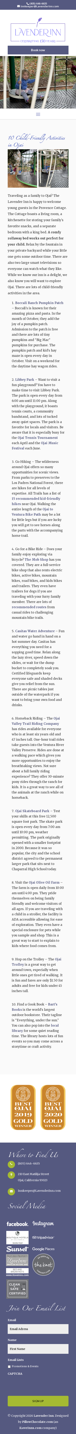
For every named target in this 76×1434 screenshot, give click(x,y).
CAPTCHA (15, 1374)
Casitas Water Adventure (35, 631)
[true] (38, 1329)
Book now (38, 50)
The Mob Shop (36, 560)
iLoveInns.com (30, 1428)
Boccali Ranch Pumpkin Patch (39, 303)
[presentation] (38, 1385)
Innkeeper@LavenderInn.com (39, 1191)
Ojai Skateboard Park (32, 811)
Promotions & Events (25, 1366)
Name (12, 1340)
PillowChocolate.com (37, 1422)
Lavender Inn (44, 1416)
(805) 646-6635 (29, 1163)
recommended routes (29, 607)
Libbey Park (24, 380)
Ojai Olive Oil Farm (44, 882)
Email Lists (16, 1360)
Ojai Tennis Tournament (38, 438)
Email (12, 1320)
